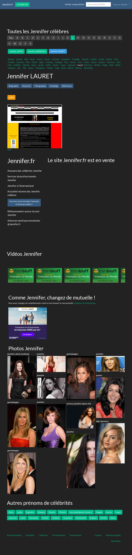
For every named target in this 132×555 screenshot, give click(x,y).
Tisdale (49, 68)
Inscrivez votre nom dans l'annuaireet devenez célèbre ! (24, 202)
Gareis (93, 62)
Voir (9, 150)
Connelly (55, 59)
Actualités (30, 535)
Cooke (101, 59)
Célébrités (22, 4)
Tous (11, 38)
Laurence (13, 518)
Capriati (85, 59)
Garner (73, 62)
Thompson (40, 68)
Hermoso (111, 62)
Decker (109, 59)
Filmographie (40, 86)
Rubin (118, 65)
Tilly (24, 68)
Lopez (63, 65)
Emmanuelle (81, 518)
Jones (34, 65)
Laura (22, 518)
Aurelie (103, 518)
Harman (26, 65)
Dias (116, 59)
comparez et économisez (84, 303)
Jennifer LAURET (58, 51)
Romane (41, 512)
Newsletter (116, 541)
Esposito (20, 62)
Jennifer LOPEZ (16, 51)
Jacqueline (67, 518)
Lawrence (72, 65)
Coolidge (75, 59)
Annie (112, 518)
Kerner (55, 65)
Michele (62, 512)
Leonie (109, 512)
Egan (41, 62)
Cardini (93, 59)
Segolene (30, 512)
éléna (11, 512)
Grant (86, 62)
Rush (111, 65)
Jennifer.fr (7, 4)
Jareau (41, 65)
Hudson (102, 62)
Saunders (11, 68)
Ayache (19, 59)
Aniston (11, 59)
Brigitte (93, 518)
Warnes (79, 68)
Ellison (34, 62)
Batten (39, 59)
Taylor (30, 68)
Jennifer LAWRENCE (37, 51)
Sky (19, 68)
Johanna (55, 518)
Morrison (88, 65)
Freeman (49, 62)
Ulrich (63, 68)
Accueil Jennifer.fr (14, 535)
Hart (118, 62)
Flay (66, 62)
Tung (57, 68)
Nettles (97, 65)
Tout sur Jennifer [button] (120, 4)
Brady (47, 59)
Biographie (13, 86)
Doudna (11, 62)
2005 (11, 97)
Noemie (52, 512)
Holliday (17, 65)
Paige (105, 65)
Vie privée (26, 86)
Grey (80, 62)
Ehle (27, 62)
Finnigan (58, 62)
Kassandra (33, 518)
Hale (9, 65)
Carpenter (65, 59)
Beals (32, 59)
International (75, 535)
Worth (70, 68)
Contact (98, 535)
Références (67, 86)
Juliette (45, 518)
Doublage (54, 86)
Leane (118, 512)
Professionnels (58, 535)
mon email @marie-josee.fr (81, 512)
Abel (26, 59)
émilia (19, 512)
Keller (48, 65)
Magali (99, 512)
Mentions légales (113, 535)
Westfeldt (88, 68)
